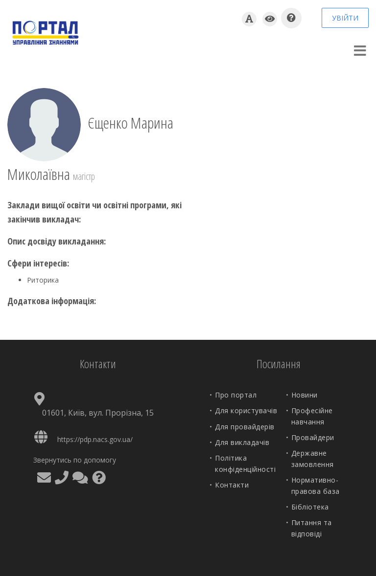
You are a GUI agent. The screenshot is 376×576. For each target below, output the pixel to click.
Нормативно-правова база (315, 485)
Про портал (236, 394)
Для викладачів (242, 442)
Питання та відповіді (311, 528)
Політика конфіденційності (245, 463)
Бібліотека (310, 506)
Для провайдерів (245, 426)
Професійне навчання (312, 416)
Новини (304, 394)
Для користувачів (246, 410)
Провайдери (312, 437)
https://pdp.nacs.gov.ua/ (95, 439)
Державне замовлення (312, 458)
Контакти (232, 484)
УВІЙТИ (345, 17)
